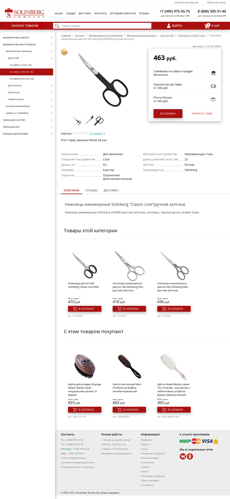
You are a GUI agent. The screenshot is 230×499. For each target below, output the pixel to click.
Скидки (70, 13)
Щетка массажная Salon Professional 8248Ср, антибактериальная (127, 387)
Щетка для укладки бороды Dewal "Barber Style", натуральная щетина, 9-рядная (84, 389)
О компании (147, 462)
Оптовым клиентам (123, 13)
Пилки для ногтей (14, 120)
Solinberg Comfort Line (21, 72)
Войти (177, 25)
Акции (59, 13)
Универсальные (16, 99)
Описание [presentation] (71, 190)
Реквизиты (146, 439)
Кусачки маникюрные (18, 106)
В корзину (168, 113)
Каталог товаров (25, 25)
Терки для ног (11, 126)
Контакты (100, 13)
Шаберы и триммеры (17, 113)
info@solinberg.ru (77, 457)
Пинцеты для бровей (15, 133)
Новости (145, 444)
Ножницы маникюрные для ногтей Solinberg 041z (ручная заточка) (128, 286)
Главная (66, 35)
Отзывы (144, 13)
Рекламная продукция (153, 453)
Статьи (144, 448)
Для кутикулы (15, 85)
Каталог (80, 35)
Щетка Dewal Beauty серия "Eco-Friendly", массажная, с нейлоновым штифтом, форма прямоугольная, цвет (173, 391)
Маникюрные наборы (16, 37)
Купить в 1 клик (202, 113)
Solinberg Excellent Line (22, 79)
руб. (212, 26)
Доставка (85, 13)
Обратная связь (216, 2)
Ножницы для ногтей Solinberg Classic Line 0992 (83, 285)
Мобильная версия (186, 2)
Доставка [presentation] (111, 190)
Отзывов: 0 (97, 133)
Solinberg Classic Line (21, 65)
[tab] (71, 190)
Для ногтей (13, 58)
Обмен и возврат (150, 457)
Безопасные (14, 92)
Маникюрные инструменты (19, 44)
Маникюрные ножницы (19, 51)
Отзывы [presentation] (92, 190)
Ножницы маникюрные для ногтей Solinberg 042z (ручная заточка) (172, 286)
